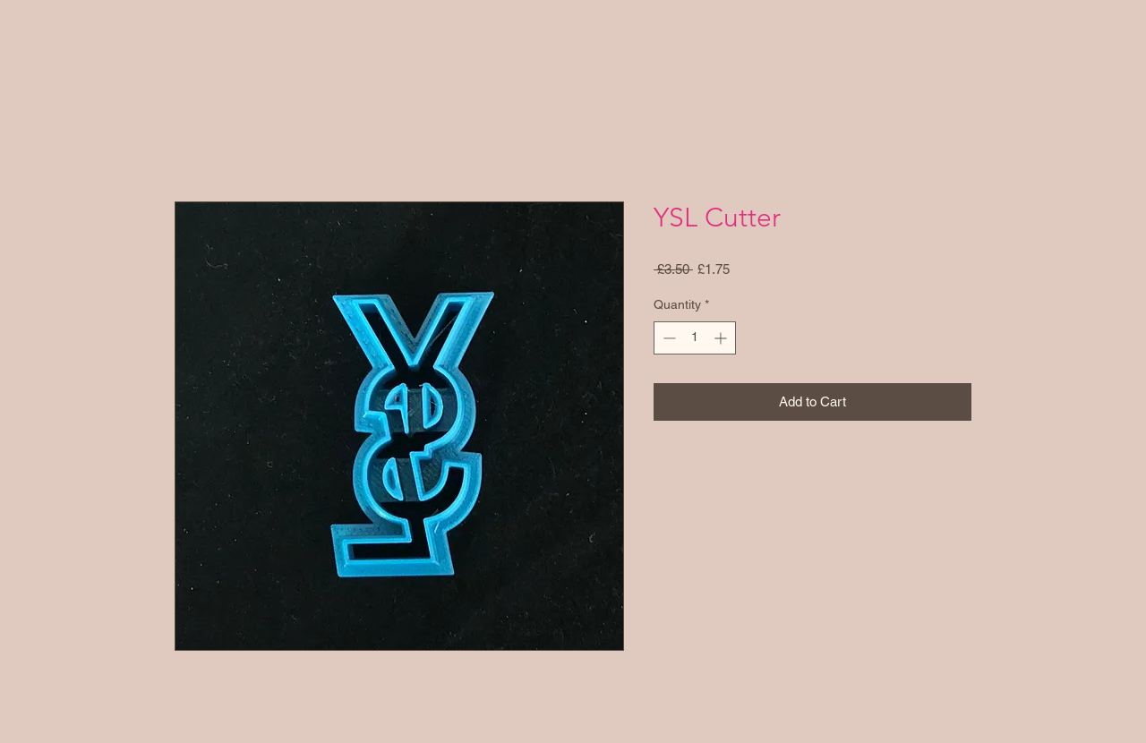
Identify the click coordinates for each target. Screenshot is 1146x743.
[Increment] (722, 338)
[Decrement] (667, 338)
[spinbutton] (695, 338)
